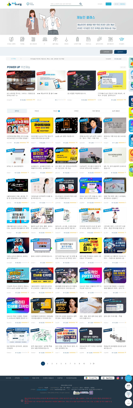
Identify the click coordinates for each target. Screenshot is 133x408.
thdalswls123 (106, 322)
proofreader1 (82, 322)
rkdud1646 (9, 172)
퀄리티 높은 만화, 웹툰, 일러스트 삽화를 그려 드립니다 (41, 227)
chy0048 (106, 352)
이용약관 (60, 378)
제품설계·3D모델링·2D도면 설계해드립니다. (115, 347)
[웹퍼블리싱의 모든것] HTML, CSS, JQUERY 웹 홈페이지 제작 (18, 227)
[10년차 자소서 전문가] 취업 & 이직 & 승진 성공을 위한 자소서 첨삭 (18, 287)
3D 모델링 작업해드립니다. (77, 93)
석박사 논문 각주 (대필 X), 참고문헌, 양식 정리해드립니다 (91, 197)
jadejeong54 (33, 292)
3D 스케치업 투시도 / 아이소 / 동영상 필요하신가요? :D (21, 94)
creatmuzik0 (106, 172)
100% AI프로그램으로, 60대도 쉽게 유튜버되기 (17, 257)
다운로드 (128, 386)
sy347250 (57, 202)
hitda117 (33, 142)
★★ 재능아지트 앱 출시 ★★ (47, 93)
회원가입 (122, 4)
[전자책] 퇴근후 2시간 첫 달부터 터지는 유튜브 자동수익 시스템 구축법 (90, 227)
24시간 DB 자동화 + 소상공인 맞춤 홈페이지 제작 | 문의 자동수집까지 (115, 287)
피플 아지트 (35, 378)
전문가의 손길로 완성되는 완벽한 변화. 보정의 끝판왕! (66, 317)
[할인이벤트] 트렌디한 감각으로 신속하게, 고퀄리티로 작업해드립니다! (42, 287)
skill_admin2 (39, 100)
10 (84, 363)
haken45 (33, 232)
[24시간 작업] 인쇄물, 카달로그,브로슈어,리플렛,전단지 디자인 (18, 317)
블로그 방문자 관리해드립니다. (41, 256)
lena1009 (9, 142)
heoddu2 (9, 232)
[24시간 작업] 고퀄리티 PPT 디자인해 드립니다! (91, 287)
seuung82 (9, 262)
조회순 (76, 111)
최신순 (56, 111)
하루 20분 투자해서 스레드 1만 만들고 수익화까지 (90, 257)
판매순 (17, 111)
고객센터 (17, 378)
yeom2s (9, 202)
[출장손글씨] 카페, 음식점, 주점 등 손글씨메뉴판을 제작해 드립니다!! (18, 197)
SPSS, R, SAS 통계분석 (15, 166)
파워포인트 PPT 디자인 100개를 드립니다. (91, 347)
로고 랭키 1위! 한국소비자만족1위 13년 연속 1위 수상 (66, 167)
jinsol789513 (106, 202)
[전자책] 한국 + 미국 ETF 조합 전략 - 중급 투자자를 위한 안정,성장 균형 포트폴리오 (115, 227)
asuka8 (9, 292)
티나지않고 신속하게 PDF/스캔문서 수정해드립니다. (66, 197)
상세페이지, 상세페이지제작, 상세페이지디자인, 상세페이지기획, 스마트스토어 (42, 167)
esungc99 (9, 100)
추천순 (37, 111)
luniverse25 (33, 172)
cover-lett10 (57, 352)
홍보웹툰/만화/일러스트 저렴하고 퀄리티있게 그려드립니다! (66, 287)
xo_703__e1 (106, 232)
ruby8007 (82, 202)
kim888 (100, 100)
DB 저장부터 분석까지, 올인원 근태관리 (17, 347)
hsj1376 (57, 262)
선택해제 (106, 52)
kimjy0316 (106, 142)
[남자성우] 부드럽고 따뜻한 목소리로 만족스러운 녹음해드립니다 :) (90, 167)
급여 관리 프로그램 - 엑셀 (113, 316)
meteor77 (57, 232)
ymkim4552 (106, 262)
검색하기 (120, 52)
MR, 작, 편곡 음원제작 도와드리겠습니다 (115, 167)
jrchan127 (33, 262)
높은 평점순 (116, 111)
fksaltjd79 (57, 142)
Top (128, 403)
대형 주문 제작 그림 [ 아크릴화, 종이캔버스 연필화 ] (115, 197)
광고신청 (123, 67)
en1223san (82, 172)
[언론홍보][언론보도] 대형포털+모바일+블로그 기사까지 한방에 (42, 317)
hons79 (57, 322)
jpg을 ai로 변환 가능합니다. (65, 136)
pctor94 (33, 202)
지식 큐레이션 (128, 377)
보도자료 (8, 378)
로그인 (116, 4)
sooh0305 (57, 292)
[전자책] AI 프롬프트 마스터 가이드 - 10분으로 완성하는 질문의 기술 (115, 257)
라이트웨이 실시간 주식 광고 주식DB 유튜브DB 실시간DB (42, 137)
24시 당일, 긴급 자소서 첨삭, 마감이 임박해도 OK (66, 347)
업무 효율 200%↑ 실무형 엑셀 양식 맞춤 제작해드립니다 (41, 347)
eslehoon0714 (106, 292)
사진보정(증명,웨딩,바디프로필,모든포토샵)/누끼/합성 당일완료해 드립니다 (18, 137)
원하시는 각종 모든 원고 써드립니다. (115, 137)
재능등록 (108, 4)
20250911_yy (82, 232)
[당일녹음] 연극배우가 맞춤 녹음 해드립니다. (41, 197)
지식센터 (100, 4)
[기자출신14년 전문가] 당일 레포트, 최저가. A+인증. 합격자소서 (111, 94)
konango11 (70, 100)
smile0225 (33, 322)
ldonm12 (82, 292)
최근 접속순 (96, 111)
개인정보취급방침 (71, 378)
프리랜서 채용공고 (48, 378)
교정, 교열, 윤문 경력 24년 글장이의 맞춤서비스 (91, 317)
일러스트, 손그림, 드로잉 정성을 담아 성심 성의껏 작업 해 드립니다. (66, 227)
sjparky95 (82, 142)
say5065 (82, 352)
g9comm (57, 172)
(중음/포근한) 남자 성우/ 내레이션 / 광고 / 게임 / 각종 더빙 (91, 137)
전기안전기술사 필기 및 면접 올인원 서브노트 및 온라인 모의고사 (66, 257)
